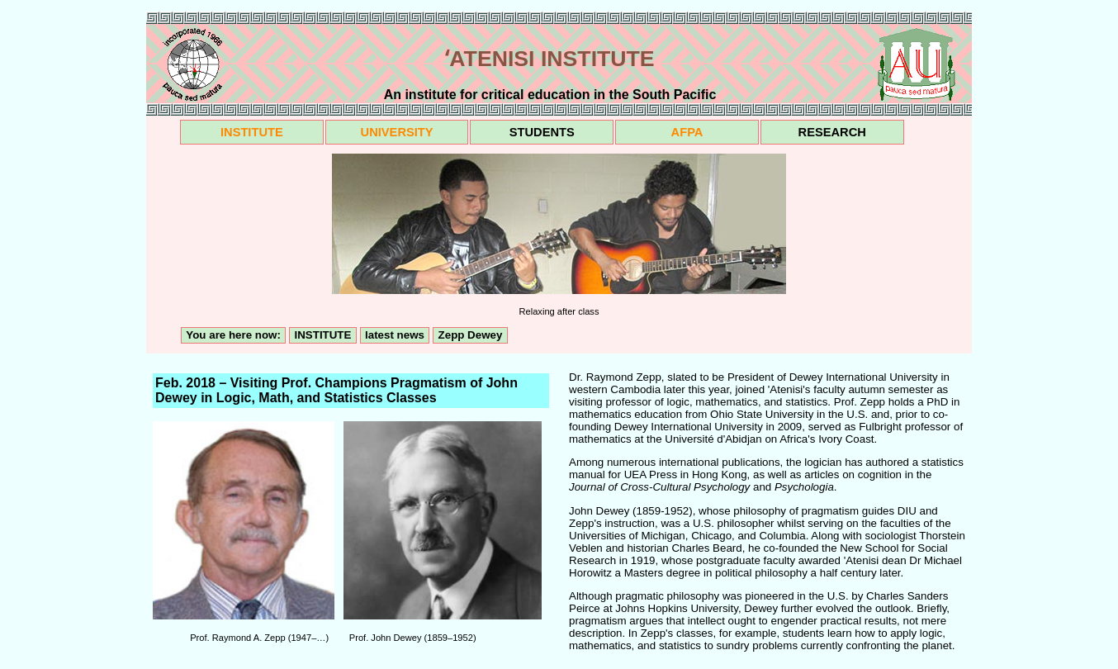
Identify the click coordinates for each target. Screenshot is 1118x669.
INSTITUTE (251, 132)
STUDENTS (542, 132)
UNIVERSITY (397, 132)
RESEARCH (832, 132)
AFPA (687, 132)
